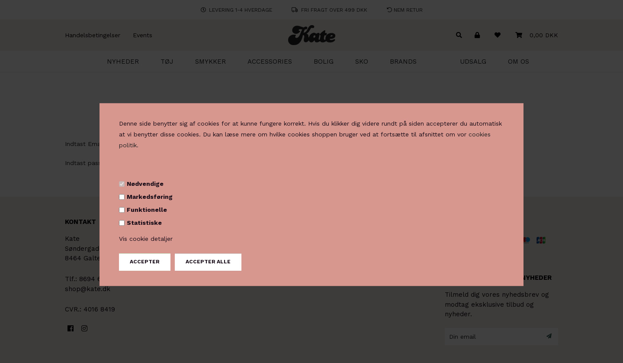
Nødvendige (145, 183)
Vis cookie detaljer (146, 239)
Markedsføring (150, 196)
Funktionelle (147, 209)
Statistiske (144, 222)
